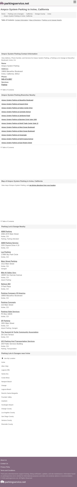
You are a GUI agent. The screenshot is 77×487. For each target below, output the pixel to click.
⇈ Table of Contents (7, 90)
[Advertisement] (38, 35)
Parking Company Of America (13, 293)
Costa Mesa (5, 378)
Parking (4, 85)
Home (3, 14)
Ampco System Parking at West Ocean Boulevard (18, 127)
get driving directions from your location (42, 185)
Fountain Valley (6, 397)
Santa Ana (4, 374)
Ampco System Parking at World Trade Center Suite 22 (20, 123)
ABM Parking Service (9, 243)
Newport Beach (6, 381)
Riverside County (7, 424)
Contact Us (4, 463)
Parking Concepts (8, 302)
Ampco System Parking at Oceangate (14, 135)
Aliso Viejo (4, 366)
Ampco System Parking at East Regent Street (17, 143)
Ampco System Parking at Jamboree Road (16, 115)
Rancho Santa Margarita (9, 393)
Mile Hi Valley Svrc (8, 273)
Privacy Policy (5, 467)
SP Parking (5, 321)
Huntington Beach (7, 405)
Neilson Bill (5, 284)
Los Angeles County (8, 412)
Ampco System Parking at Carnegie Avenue (16, 112)
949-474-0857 (6, 79)
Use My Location (8, 358)
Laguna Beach (6, 389)
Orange (3, 385)
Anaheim (4, 401)
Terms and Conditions (8, 470)
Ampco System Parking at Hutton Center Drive (17, 108)
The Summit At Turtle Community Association (19, 332)
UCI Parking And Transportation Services (18, 341)
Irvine (3, 362)
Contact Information (21, 20)
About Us (4, 460)
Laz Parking (6, 252)
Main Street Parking (9, 261)
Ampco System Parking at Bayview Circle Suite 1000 (19, 119)
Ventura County (6, 420)
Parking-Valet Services (10, 312)
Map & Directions (35, 20)
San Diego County (7, 416)
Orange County (6, 409)
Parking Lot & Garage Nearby (52, 20)
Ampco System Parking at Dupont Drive (15, 104)
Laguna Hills (5, 370)
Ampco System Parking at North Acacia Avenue (17, 139)
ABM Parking (6, 231)
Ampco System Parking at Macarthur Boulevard (17, 100)
